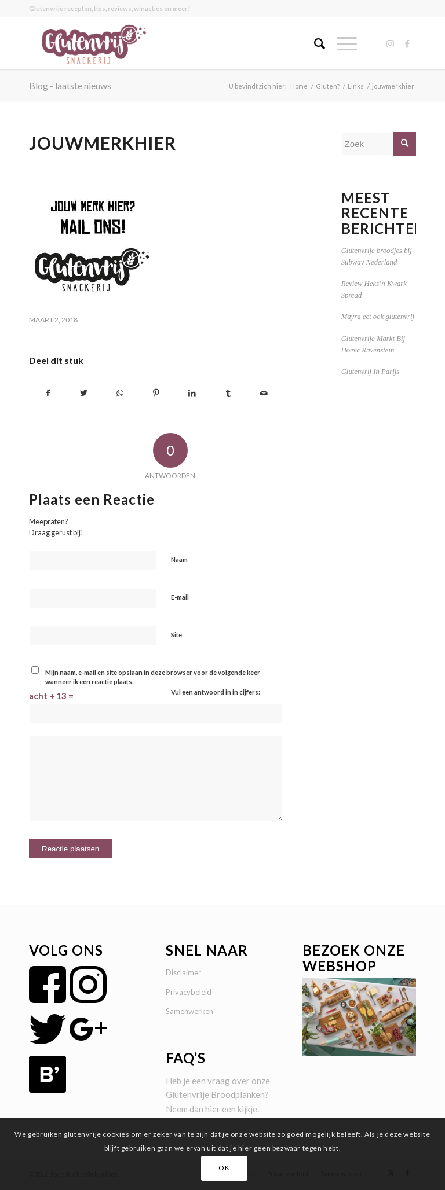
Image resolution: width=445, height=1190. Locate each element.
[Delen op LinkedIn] (192, 393)
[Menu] (341, 43)
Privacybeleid (188, 992)
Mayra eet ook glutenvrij (377, 317)
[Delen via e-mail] (264, 393)
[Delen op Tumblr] (228, 393)
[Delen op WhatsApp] (119, 393)
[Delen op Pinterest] (156, 393)
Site (176, 634)
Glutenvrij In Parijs (370, 372)
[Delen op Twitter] (83, 393)
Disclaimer (183, 972)
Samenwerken (189, 1011)
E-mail (180, 597)
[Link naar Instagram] (390, 43)
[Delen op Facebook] (47, 393)
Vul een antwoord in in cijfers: (215, 692)
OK (223, 1167)
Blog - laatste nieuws (70, 85)
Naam (179, 559)
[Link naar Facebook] (407, 43)
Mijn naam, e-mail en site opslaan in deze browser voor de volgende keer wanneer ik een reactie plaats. (152, 677)
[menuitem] (313, 43)
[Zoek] (313, 43)
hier (212, 1109)
